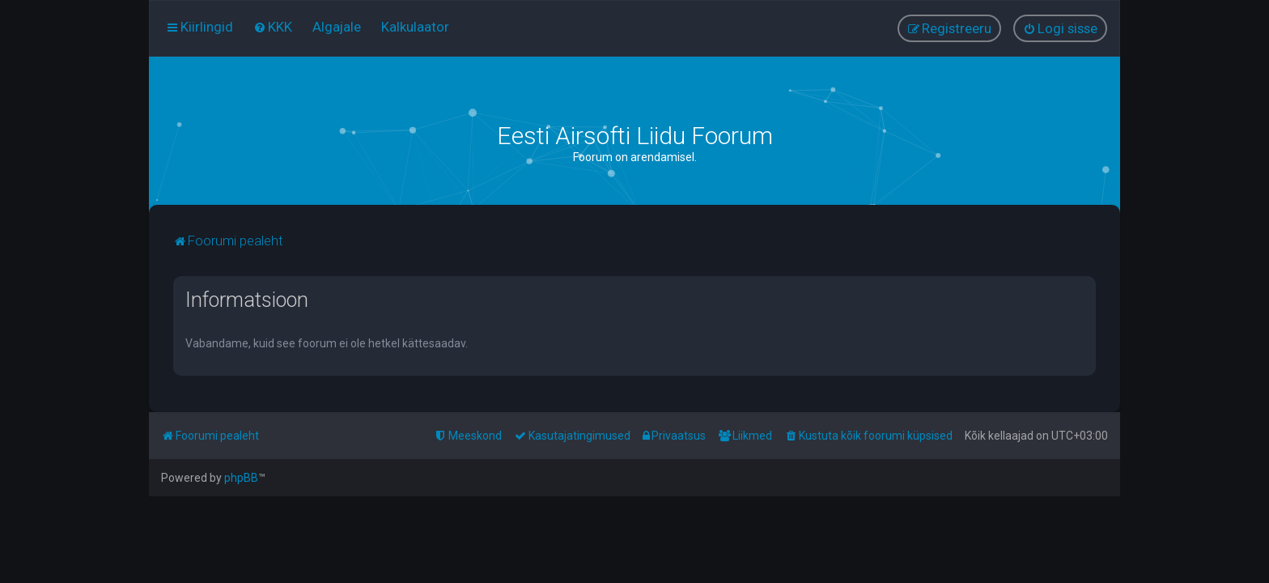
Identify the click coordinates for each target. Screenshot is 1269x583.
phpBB (241, 477)
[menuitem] (272, 27)
